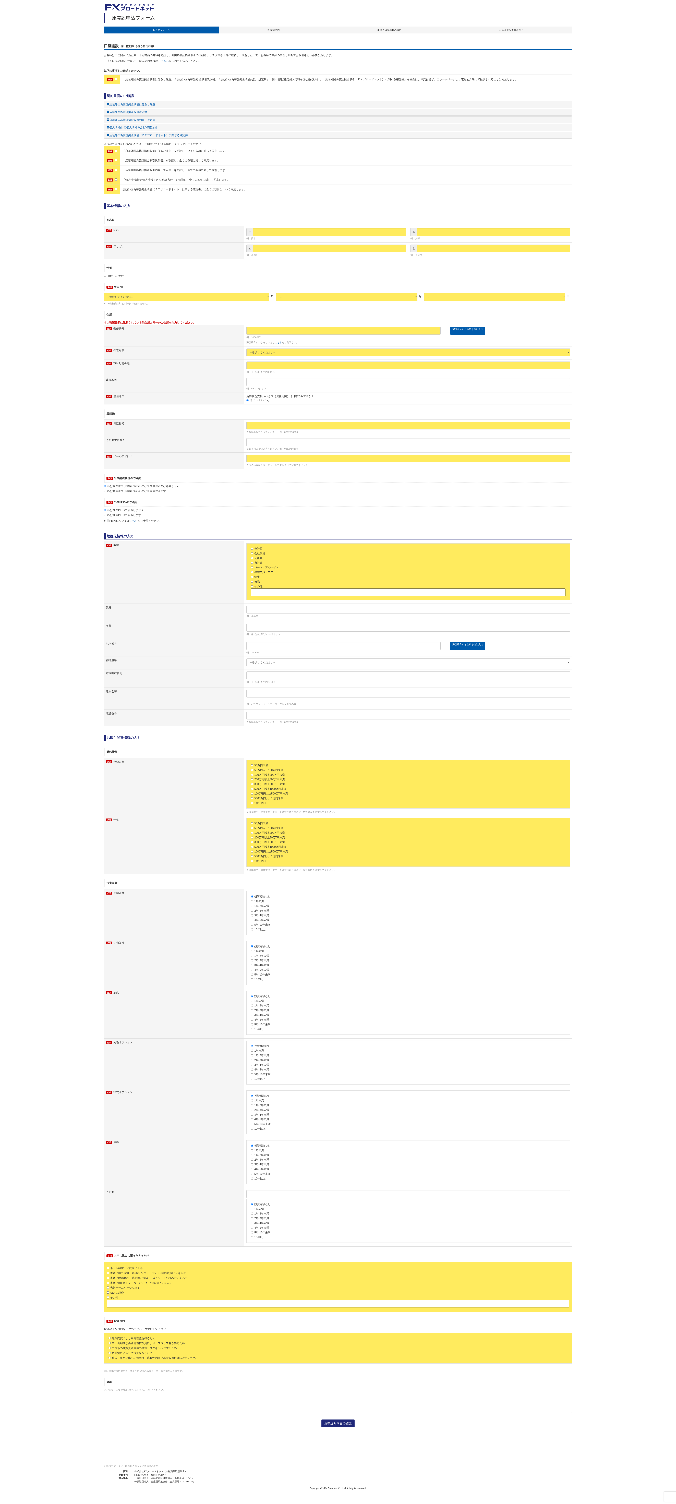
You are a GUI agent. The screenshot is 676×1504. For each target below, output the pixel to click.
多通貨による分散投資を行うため (130, 1353)
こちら (165, 60)
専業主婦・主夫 (262, 572)
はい (250, 400)
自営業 (256, 562)
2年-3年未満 (260, 910)
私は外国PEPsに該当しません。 (125, 510)
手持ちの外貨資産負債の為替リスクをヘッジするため (142, 1348)
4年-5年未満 (260, 920)
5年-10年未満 (261, 924)
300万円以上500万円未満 (268, 784)
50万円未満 (259, 765)
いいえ (263, 400)
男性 (108, 275)
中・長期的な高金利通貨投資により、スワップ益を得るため (146, 1343)
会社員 (256, 548)
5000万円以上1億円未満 (267, 798)
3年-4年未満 (260, 915)
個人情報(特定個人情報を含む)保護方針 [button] (132, 127)
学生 (255, 576)
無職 (255, 581)
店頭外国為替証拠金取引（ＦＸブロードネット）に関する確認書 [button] (147, 135)
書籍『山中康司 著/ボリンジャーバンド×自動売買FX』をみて (146, 1273)
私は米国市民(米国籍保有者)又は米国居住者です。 (136, 491)
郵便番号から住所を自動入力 (467, 329)
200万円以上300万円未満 (268, 779)
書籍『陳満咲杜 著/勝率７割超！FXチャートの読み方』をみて (147, 1278)
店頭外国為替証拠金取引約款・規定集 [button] (131, 119)
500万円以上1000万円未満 (268, 788)
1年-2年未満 (260, 906)
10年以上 (258, 929)
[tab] (338, 104)
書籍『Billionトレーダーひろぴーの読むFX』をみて (139, 1282)
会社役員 (258, 553)
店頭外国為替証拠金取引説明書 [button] (127, 112)
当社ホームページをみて (123, 1287)
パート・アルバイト (265, 567)
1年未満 (257, 901)
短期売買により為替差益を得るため (131, 1338)
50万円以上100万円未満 (267, 770)
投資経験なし (261, 896)
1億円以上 (259, 803)
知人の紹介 (115, 1292)
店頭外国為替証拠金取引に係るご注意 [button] (131, 104)
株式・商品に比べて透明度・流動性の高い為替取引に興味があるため (152, 1357)
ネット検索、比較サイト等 (125, 1268)
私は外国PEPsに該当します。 (124, 515)
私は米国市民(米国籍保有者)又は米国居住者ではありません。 (143, 486)
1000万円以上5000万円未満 (269, 793)
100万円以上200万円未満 (268, 774)
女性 (119, 275)
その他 (256, 586)
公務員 (256, 558)
